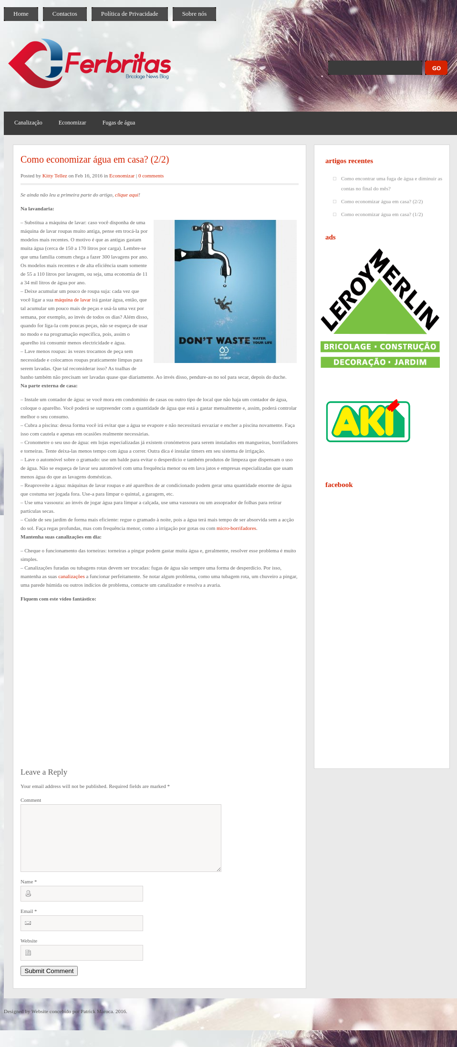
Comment (31, 800)
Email (29, 922)
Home (21, 13)
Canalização (28, 122)
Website (29, 952)
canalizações (71, 576)
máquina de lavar (72, 299)
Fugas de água (119, 122)
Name (29, 893)
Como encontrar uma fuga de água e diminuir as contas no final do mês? (391, 183)
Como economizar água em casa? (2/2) (95, 159)
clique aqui (126, 194)
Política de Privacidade (129, 13)
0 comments (151, 175)
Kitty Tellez (54, 175)
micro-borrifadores (236, 528)
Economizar (72, 122)
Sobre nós (194, 13)
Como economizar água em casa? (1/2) (382, 214)
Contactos (64, 13)
